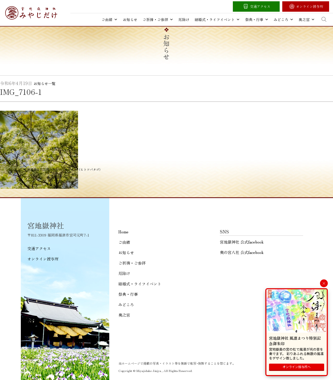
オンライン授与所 (309, 6)
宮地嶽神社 (31, 13)
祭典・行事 (256, 19)
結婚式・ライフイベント (217, 19)
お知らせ (130, 19)
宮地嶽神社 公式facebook (242, 242)
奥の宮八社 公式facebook (242, 252)
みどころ (283, 19)
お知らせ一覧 (44, 83)
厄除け (183, 19)
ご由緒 (109, 19)
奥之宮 (307, 19)
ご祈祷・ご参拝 (158, 19)
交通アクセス (260, 6)
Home (123, 231)
